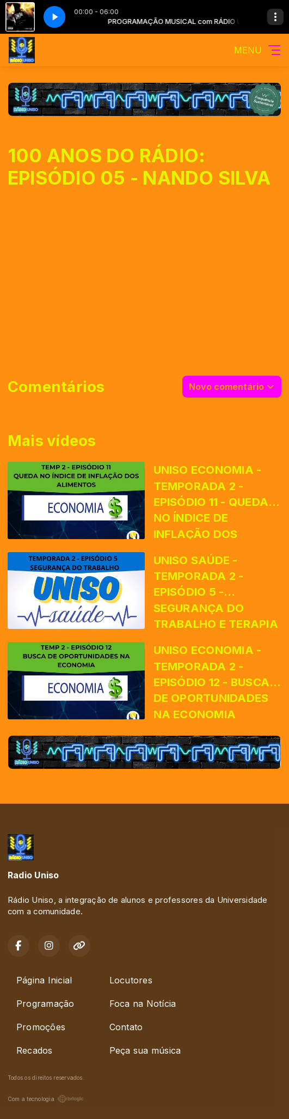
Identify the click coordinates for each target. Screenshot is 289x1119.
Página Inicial (44, 980)
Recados (34, 1050)
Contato (126, 1027)
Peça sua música (145, 1050)
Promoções (40, 1027)
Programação (45, 1003)
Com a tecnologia (46, 1099)
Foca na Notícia (142, 1003)
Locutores (130, 980)
